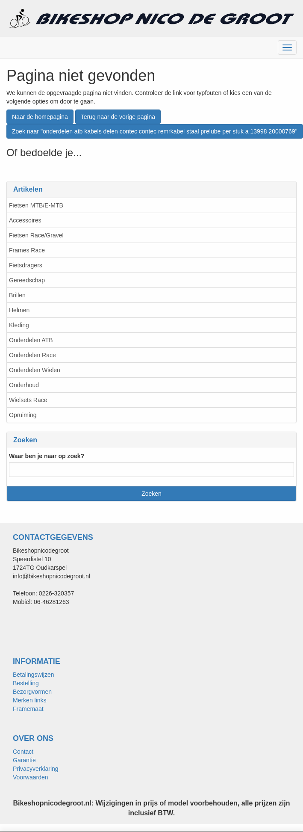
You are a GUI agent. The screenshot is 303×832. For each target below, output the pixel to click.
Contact (23, 751)
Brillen (17, 295)
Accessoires (25, 220)
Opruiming (23, 415)
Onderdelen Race (32, 355)
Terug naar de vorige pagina (118, 116)
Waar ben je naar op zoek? (46, 456)
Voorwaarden (30, 777)
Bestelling (26, 683)
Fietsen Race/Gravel (36, 235)
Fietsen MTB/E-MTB (36, 205)
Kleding (19, 325)
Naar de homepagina (40, 116)
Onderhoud (24, 385)
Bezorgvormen (32, 691)
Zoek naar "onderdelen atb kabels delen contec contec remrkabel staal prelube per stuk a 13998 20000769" (154, 131)
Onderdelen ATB (31, 340)
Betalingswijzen (33, 674)
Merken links (30, 700)
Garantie (24, 760)
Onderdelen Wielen (34, 370)
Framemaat (28, 708)
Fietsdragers (25, 265)
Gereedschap (27, 280)
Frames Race (27, 250)
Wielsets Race (28, 400)
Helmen (19, 310)
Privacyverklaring (36, 768)
